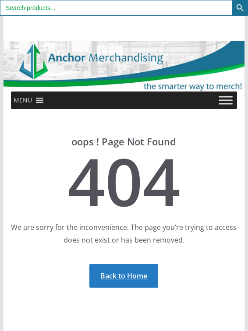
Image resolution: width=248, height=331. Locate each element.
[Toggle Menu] (226, 100)
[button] (23, 100)
